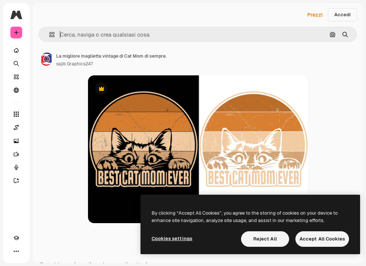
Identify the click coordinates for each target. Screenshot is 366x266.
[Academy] (16, 238)
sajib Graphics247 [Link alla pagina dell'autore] (74, 64)
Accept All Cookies (322, 239)
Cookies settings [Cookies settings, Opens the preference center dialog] (172, 238)
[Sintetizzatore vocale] (16, 167)
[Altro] (16, 251)
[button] (49, 34)
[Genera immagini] (16, 141)
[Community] (16, 90)
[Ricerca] (16, 63)
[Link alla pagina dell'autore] (46, 59)
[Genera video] (16, 154)
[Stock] (16, 77)
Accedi (342, 14)
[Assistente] (16, 181)
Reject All (265, 239)
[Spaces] (16, 127)
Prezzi (315, 14)
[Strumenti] (16, 114)
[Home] (16, 50)
